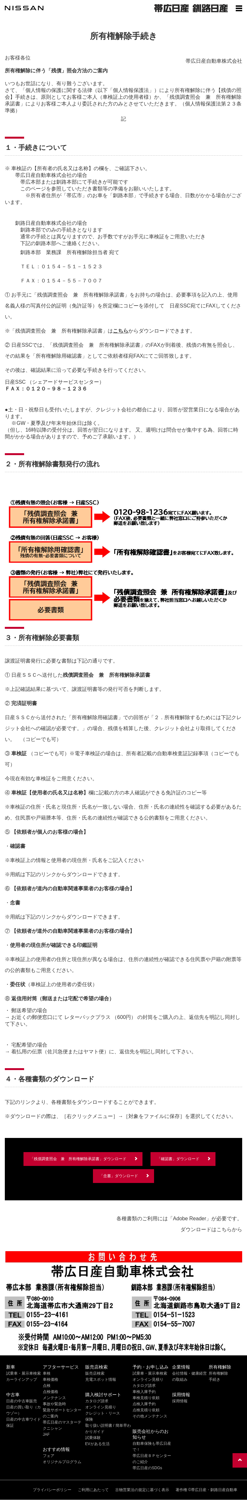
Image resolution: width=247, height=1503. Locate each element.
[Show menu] (239, 8)
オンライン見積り (100, 1407)
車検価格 (50, 1379)
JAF (46, 1434)
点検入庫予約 (144, 1404)
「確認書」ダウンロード (178, 1159)
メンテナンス (54, 1398)
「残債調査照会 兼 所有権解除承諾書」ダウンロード (78, 1159)
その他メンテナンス (150, 1416)
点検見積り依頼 (146, 1410)
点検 (46, 1385)
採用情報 (180, 1401)
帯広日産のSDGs (147, 1468)
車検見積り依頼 (146, 1398)
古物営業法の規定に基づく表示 (142, 1490)
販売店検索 (95, 1373)
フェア (48, 1455)
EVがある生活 (97, 1444)
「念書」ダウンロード (118, 1176)
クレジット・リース (102, 1413)
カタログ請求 (96, 1401)
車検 (46, 1373)
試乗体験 (93, 1437)
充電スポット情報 (100, 1379)
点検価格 (50, 1391)
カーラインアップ (21, 1379)
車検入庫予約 (144, 1391)
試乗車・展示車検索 (23, 1373)
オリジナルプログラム (62, 1462)
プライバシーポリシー (52, 1490)
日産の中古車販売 (21, 1401)
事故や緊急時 (54, 1404)
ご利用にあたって (93, 1490)
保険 (89, 1419)
